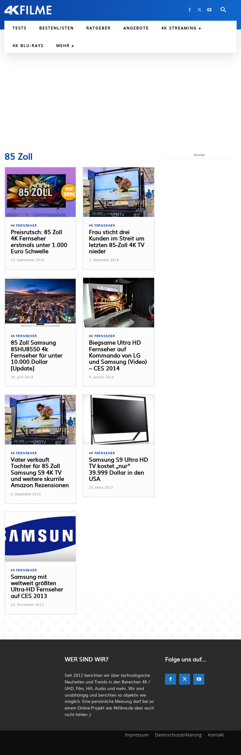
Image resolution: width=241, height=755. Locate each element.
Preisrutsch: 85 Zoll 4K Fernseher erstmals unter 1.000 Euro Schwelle (39, 241)
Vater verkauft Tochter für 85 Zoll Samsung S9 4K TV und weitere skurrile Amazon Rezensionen (40, 472)
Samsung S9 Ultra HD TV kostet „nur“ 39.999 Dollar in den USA (118, 466)
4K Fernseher (24, 225)
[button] (223, 10)
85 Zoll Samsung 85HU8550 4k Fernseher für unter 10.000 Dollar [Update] (40, 351)
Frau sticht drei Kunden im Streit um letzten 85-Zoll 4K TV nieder (115, 241)
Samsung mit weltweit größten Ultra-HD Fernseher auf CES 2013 (39, 586)
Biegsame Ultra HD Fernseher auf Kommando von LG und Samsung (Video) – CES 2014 (118, 355)
